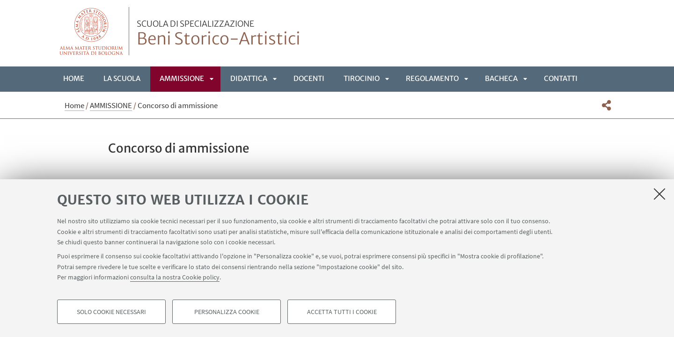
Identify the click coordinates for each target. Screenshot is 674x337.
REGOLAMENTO (432, 78)
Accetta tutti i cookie (342, 312)
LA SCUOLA (121, 78)
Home (73, 78)
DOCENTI (308, 78)
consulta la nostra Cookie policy (175, 277)
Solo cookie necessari (111, 312)
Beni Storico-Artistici (218, 34)
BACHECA (501, 78)
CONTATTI (561, 78)
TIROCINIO (362, 78)
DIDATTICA (248, 78)
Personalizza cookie (226, 312)
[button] (606, 105)
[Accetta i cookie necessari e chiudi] (659, 193)
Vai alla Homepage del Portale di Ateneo (91, 31)
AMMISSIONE (182, 78)
